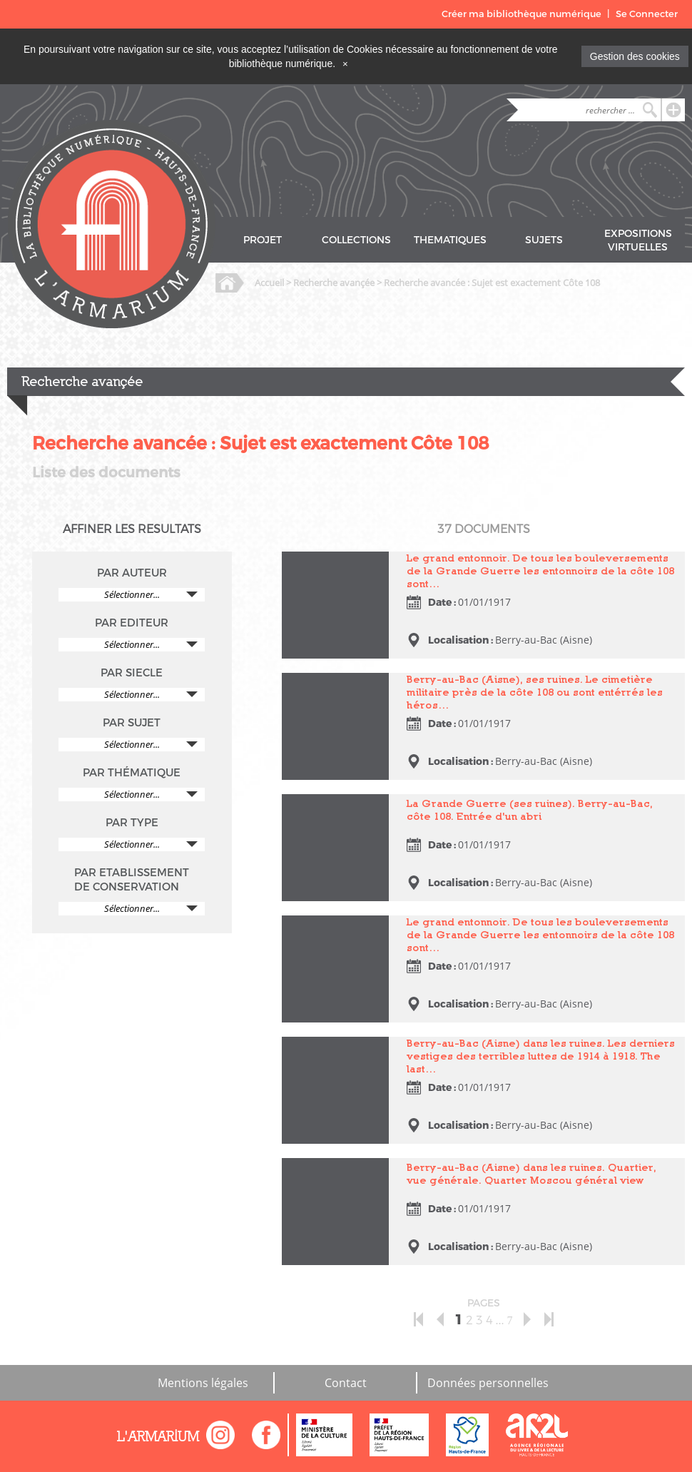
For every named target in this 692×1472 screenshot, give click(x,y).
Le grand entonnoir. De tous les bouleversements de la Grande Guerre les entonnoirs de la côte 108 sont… (540, 570)
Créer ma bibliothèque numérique (521, 14)
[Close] (345, 63)
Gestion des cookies (635, 56)
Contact (346, 1383)
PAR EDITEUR (131, 623)
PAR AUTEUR (132, 573)
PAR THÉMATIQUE (131, 773)
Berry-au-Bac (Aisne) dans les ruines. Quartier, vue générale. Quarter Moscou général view (531, 1173)
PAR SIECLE (132, 673)
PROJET (262, 240)
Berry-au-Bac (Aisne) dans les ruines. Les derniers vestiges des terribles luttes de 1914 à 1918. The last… (541, 1056)
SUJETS (544, 240)
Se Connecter (647, 14)
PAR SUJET (132, 723)
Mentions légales (203, 1383)
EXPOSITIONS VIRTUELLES (638, 240)
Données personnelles (488, 1383)
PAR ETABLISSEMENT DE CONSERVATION (131, 880)
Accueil (269, 282)
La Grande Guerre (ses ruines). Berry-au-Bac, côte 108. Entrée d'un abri (530, 809)
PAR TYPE (132, 823)
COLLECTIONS (356, 240)
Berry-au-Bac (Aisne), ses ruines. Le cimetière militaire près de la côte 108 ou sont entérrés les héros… (535, 692)
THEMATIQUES (450, 240)
